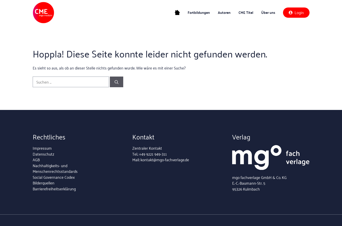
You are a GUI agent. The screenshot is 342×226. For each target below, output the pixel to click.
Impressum (42, 147)
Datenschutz (43, 153)
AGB (36, 159)
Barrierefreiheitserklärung (54, 188)
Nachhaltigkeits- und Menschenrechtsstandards (55, 168)
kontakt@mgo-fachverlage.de (164, 159)
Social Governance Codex (54, 177)
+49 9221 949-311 (153, 153)
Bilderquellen (43, 182)
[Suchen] (116, 82)
